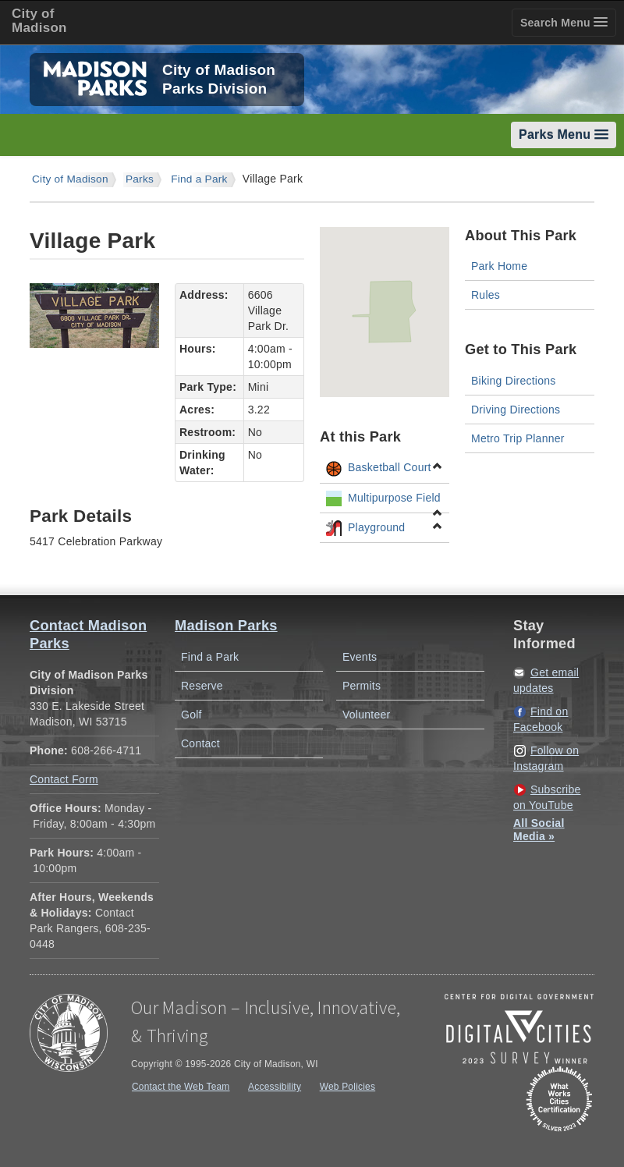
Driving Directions (515, 409)
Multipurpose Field (384, 502)
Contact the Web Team (181, 1086)
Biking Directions (513, 380)
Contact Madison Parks (88, 634)
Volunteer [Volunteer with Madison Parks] (366, 714)
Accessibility (274, 1086)
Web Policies (348, 1086)
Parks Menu (563, 134)
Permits (361, 685)
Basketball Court (384, 468)
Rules (485, 295)
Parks (140, 179)
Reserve (202, 685)
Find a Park (199, 179)
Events (359, 657)
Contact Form (64, 779)
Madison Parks (226, 625)
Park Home (499, 266)
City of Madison (70, 179)
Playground (384, 528)
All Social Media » (539, 830)
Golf (191, 714)
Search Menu (564, 22)
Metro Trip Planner (518, 438)
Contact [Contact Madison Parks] (200, 743)
